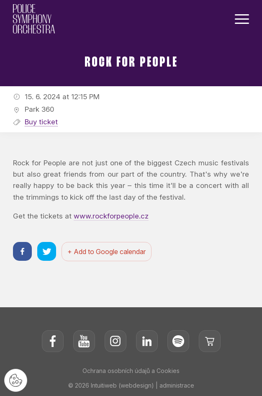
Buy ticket (41, 122)
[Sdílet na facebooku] (22, 251)
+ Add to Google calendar (106, 251)
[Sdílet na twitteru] (46, 251)
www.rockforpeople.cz (111, 216)
